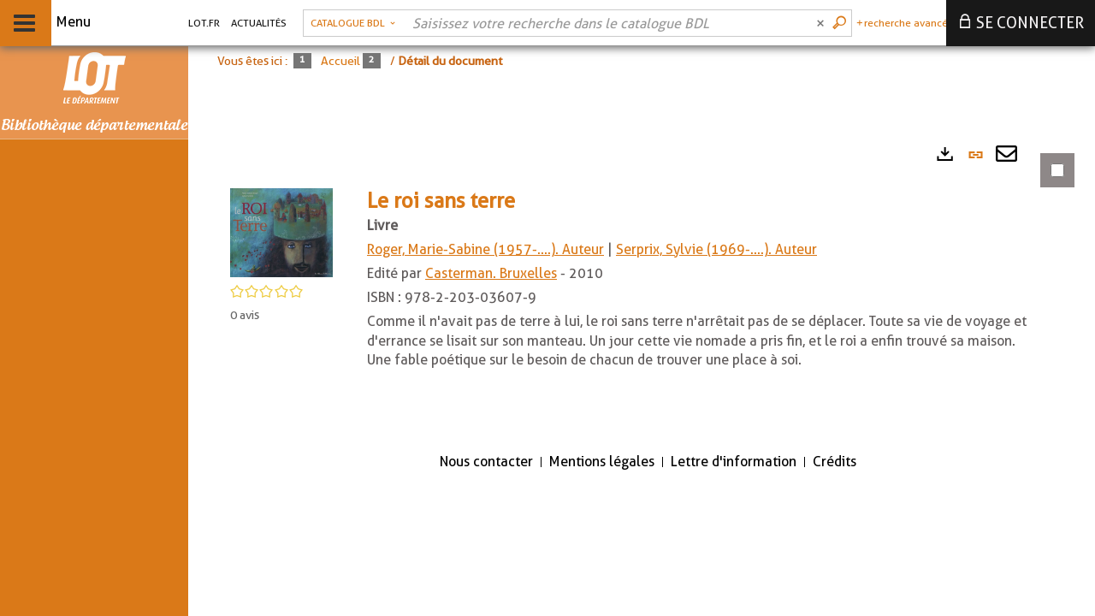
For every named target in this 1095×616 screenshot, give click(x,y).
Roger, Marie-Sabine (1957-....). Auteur (485, 249)
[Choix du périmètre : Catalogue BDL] (353, 23)
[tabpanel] (641, 286)
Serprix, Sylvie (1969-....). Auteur (716, 249)
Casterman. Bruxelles (491, 273)
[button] (281, 231)
